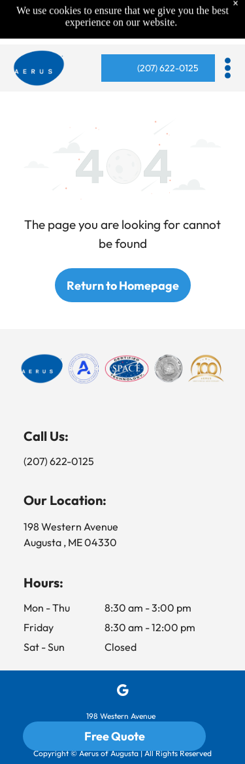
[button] (227, 68)
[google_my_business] (122, 692)
